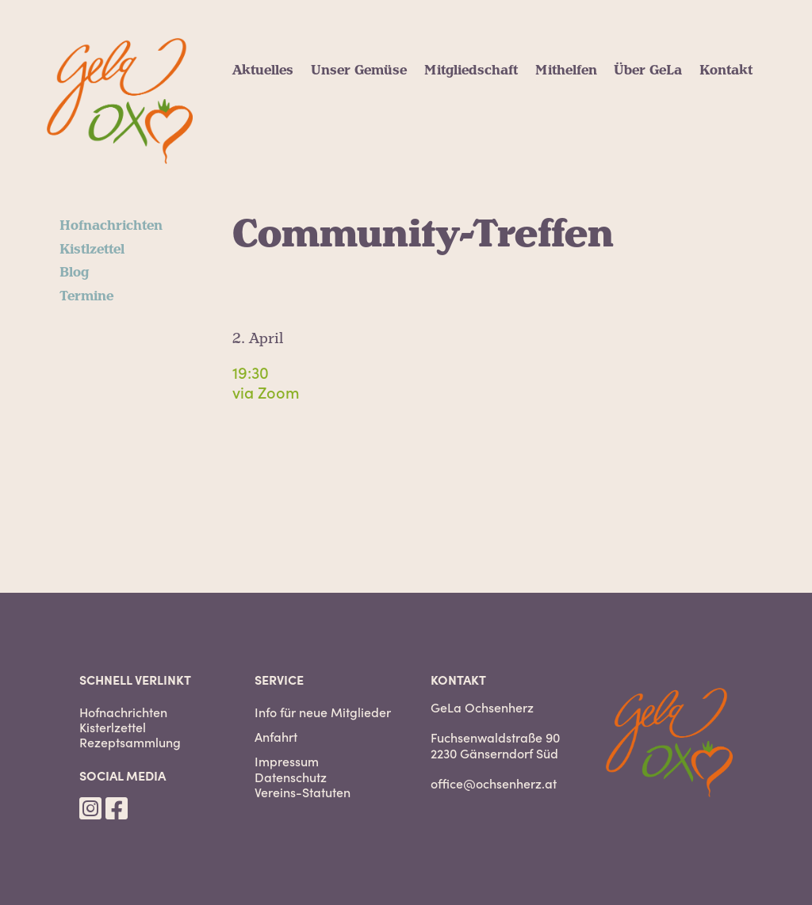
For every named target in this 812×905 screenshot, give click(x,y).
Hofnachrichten (111, 225)
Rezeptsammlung (130, 742)
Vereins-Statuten (302, 792)
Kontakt (726, 70)
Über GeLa (648, 70)
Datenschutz (291, 777)
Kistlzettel (91, 249)
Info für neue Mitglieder (323, 712)
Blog (74, 272)
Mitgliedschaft (471, 70)
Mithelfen (566, 70)
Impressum (287, 761)
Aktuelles (262, 70)
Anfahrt (276, 736)
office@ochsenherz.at (494, 783)
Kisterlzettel (112, 727)
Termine (86, 296)
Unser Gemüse (359, 70)
